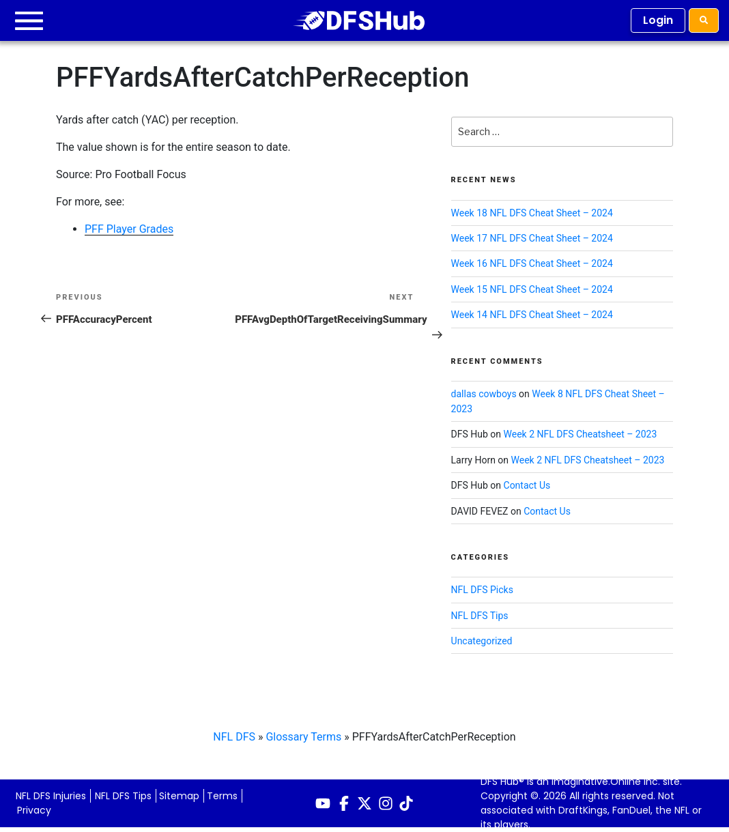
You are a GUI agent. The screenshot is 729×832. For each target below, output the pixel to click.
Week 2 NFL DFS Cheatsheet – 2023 (580, 434)
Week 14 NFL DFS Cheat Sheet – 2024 (532, 314)
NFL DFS (234, 736)
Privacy (34, 810)
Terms (222, 796)
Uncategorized (482, 640)
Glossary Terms (303, 736)
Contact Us (527, 485)
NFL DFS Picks (482, 589)
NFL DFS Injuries (51, 796)
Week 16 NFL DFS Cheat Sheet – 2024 (532, 263)
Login (658, 20)
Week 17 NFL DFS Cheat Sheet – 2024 (532, 238)
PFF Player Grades (129, 229)
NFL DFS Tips (480, 615)
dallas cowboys (484, 393)
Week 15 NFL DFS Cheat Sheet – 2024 (532, 289)
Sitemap (179, 796)
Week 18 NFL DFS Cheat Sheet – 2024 (532, 212)
